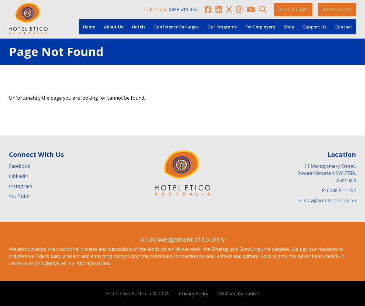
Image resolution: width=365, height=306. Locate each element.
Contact (343, 27)
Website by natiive (238, 293)
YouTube (19, 196)
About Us (113, 27)
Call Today (171, 9)
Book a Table (293, 9)
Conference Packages (176, 27)
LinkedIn (18, 176)
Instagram (20, 186)
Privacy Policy (193, 293)
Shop (289, 27)
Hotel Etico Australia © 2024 (137, 293)
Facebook (19, 166)
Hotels (138, 27)
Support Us (314, 27)
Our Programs (222, 27)
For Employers (260, 27)
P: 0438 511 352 (339, 190)
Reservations (337, 9)
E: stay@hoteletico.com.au (327, 200)
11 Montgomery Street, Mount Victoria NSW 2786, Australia (327, 173)
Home (89, 27)
